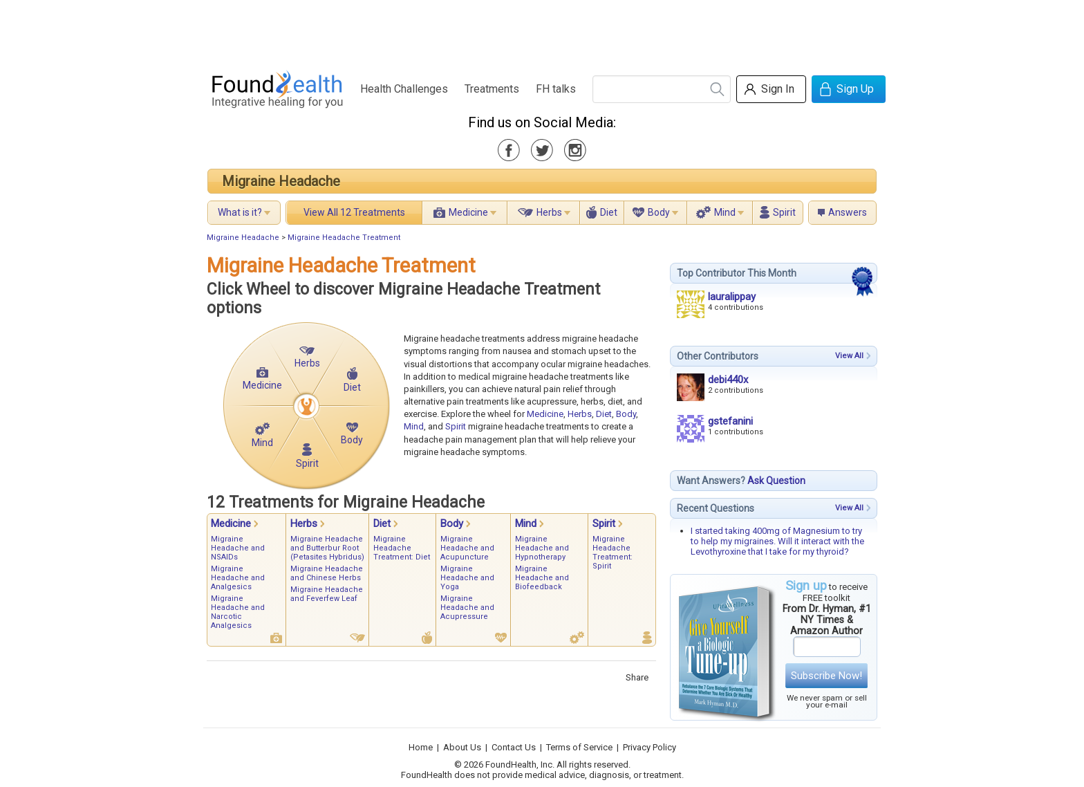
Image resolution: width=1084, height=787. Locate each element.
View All (849, 355)
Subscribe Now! (826, 675)
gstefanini (730, 421)
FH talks (556, 88)
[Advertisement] (541, 31)
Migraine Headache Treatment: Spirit (612, 553)
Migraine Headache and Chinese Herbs (326, 573)
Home (421, 747)
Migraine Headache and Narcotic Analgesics (238, 612)
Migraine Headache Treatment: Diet (401, 548)
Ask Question (776, 480)
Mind (725, 212)
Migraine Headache (281, 181)
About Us (462, 747)
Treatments (492, 88)
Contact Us (514, 747)
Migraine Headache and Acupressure (467, 607)
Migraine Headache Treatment (344, 237)
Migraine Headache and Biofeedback (542, 577)
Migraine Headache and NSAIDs (238, 548)
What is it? (240, 212)
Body (659, 212)
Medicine (468, 212)
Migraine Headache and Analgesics (238, 577)
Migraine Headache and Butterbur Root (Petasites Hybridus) (327, 548)
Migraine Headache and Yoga (467, 577)
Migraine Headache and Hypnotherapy (542, 548)
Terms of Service (579, 747)
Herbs (549, 212)
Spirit (784, 212)
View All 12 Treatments (354, 212)
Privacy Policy (649, 747)
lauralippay (732, 296)
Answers (847, 212)
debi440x (728, 379)
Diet (608, 212)
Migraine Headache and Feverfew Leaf (326, 594)
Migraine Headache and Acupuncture (467, 548)
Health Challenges (404, 88)
